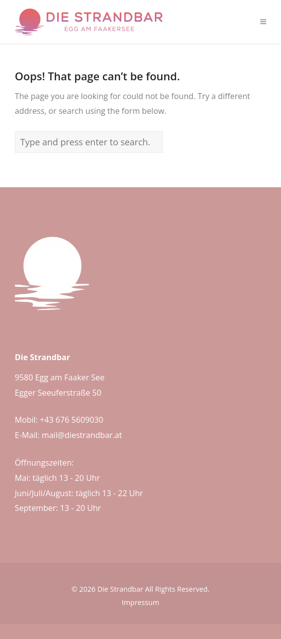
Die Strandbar (120, 589)
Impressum (140, 602)
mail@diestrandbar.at (81, 435)
